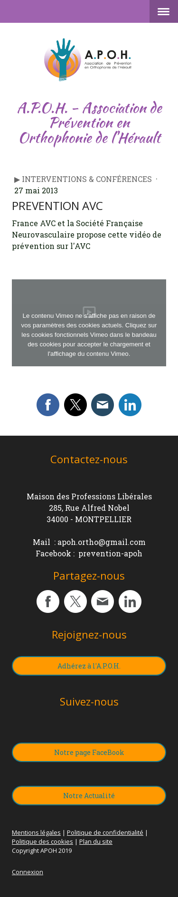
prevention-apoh (110, 553)
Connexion (27, 872)
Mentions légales (36, 832)
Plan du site (95, 841)
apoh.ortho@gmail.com (101, 542)
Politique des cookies (42, 841)
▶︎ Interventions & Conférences (84, 179)
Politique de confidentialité (105, 832)
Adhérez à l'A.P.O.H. (89, 665)
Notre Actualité (89, 795)
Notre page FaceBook (89, 752)
